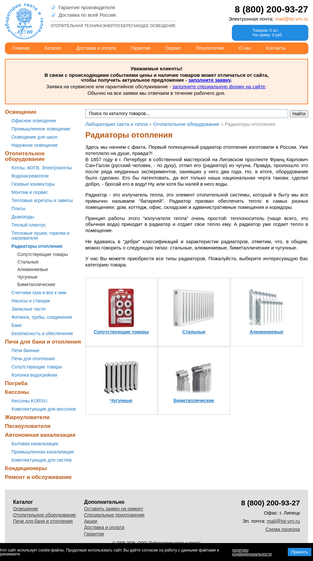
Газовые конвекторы (33, 184)
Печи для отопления (33, 358)
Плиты (18, 208)
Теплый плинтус (28, 225)
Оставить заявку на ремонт (113, 508)
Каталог (53, 48)
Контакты (276, 48)
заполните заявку (209, 80)
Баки (16, 325)
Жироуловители (27, 417)
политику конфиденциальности (252, 552)
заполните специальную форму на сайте (218, 86)
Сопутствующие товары (42, 254)
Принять (299, 552)
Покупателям (210, 48)
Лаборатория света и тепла (24, 21)
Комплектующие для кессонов (43, 409)
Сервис (173, 48)
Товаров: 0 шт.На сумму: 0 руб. (267, 32)
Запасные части (28, 309)
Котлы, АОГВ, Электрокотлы (41, 167)
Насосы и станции (30, 300)
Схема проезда (282, 529)
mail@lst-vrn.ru (291, 19)
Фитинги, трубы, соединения (41, 317)
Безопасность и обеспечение (42, 333)
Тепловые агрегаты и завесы (42, 200)
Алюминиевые (32, 269)
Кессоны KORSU (29, 400)
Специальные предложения (114, 515)
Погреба (16, 383)
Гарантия (140, 48)
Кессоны (17, 392)
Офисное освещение (33, 120)
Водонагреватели (29, 175)
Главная (21, 48)
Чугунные (27, 277)
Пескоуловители (27, 426)
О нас (245, 48)
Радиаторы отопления (36, 246)
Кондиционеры (26, 468)
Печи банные (25, 350)
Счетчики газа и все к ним (38, 292)
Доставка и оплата (96, 48)
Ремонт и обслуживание (38, 477)
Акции (90, 521)
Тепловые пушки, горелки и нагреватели (40, 235)
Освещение (20, 112)
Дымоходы (22, 216)
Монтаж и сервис (29, 192)
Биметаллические (36, 284)
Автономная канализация (40, 435)
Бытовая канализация (34, 443)
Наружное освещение (34, 145)
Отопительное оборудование (25, 156)
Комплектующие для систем (41, 460)
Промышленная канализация (42, 451)
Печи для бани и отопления (43, 342)
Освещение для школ (34, 137)
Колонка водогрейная (34, 375)
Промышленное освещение (40, 128)
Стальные (28, 261)
